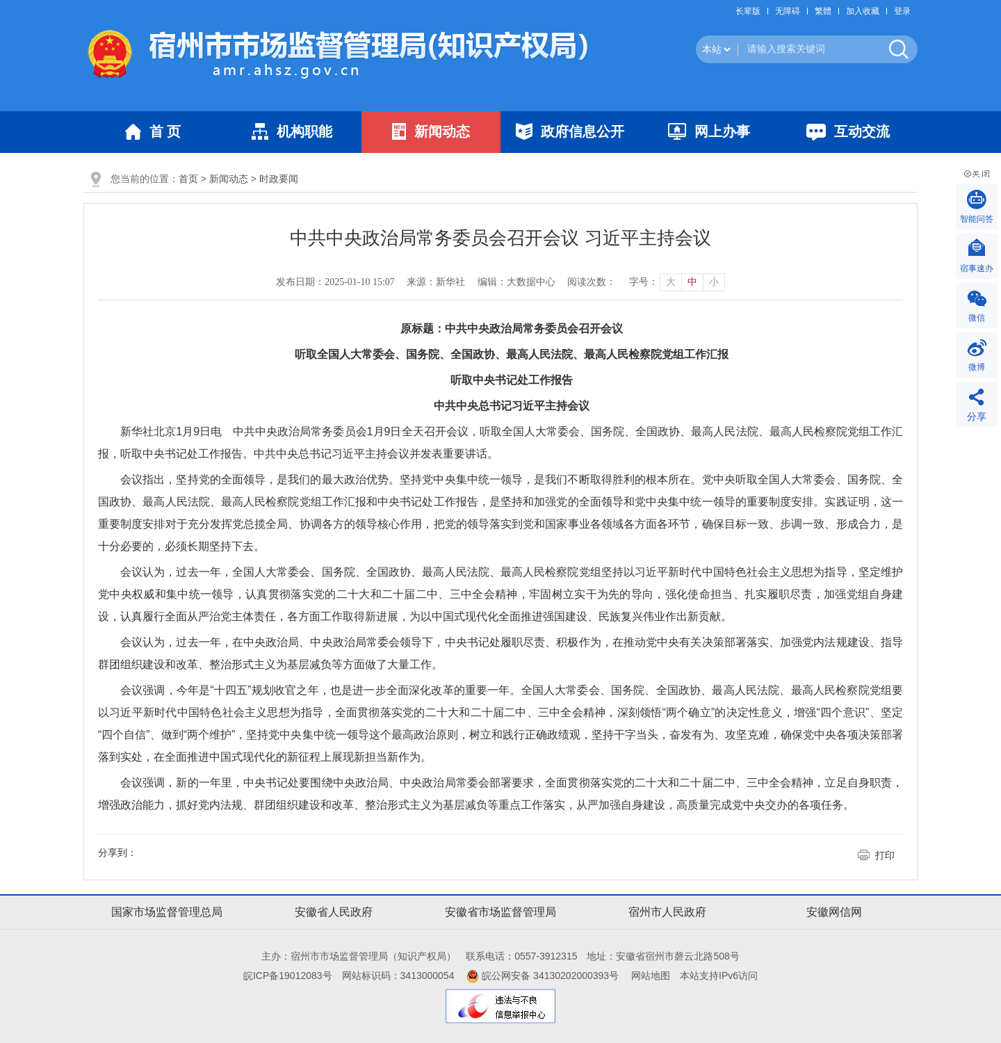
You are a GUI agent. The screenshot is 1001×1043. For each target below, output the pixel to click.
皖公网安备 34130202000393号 (542, 975)
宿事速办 (976, 268)
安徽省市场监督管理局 (500, 912)
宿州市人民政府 (667, 912)
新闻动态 (228, 178)
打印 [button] (885, 855)
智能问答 (976, 219)
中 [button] (692, 282)
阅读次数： (591, 282)
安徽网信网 (834, 912)
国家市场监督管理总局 (166, 912)
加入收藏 (862, 11)
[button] (751, 11)
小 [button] (714, 282)
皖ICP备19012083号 (287, 975)
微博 (976, 367)
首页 (188, 178)
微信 (976, 318)
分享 (976, 416)
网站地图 (650, 975)
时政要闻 (278, 178)
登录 (902, 11)
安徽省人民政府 (334, 912)
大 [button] (671, 282)
